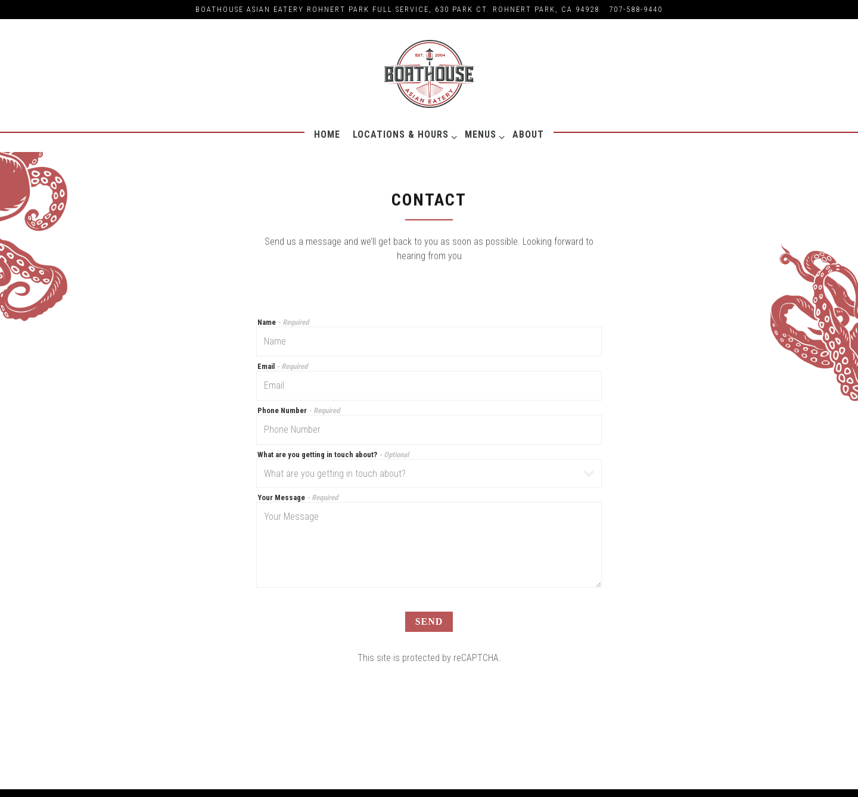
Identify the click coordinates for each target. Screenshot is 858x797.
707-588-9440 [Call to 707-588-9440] (636, 9)
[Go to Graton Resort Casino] (397, 9)
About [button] (528, 134)
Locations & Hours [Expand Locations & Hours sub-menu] (402, 134)
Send (429, 623)
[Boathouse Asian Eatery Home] (429, 73)
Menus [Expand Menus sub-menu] (482, 134)
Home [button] (327, 134)
